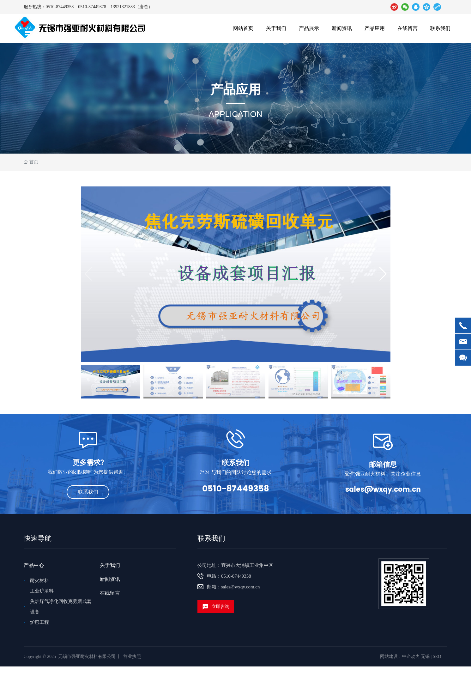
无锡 (425, 656)
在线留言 (110, 593)
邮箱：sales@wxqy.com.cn (233, 586)
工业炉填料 (42, 590)
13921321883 (123, 6)
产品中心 (34, 565)
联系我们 (211, 538)
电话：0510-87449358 (229, 576)
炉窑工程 (39, 622)
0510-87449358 (60, 6)
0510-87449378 (92, 6)
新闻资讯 (110, 579)
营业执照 (132, 656)
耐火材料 (39, 580)
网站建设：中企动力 (400, 656)
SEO (437, 656)
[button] (383, 274)
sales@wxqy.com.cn (383, 490)
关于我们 (110, 565)
